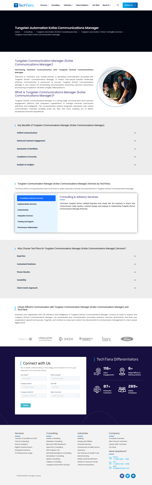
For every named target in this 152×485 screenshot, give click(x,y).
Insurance (81, 450)
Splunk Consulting (53, 459)
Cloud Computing (22, 441)
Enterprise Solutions (22, 450)
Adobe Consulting (53, 438)
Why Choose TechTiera (118, 441)
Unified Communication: (76, 133)
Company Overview (116, 438)
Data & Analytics (21, 444)
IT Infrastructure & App (23, 453)
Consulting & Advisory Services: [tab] (31, 198)
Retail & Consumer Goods (88, 462)
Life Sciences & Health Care (88, 453)
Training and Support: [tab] (26, 222)
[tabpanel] (97, 203)
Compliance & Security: (76, 157)
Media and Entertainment (87, 459)
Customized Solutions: (76, 264)
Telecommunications (86, 465)
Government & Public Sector (89, 447)
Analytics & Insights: (76, 165)
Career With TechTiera (118, 444)
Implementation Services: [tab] (27, 204)
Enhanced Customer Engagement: (76, 141)
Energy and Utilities (85, 441)
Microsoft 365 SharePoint (56, 444)
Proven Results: (76, 272)
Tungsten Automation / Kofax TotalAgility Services (101, 32)
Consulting (28, 32)
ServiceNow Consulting (55, 456)
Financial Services (84, 444)
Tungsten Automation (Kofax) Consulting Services (56, 32)
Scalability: (76, 280)
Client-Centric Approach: (76, 288)
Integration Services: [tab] (25, 216)
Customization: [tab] (23, 210)
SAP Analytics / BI (52, 450)
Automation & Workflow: (76, 149)
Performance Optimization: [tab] (28, 227)
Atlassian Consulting (54, 441)
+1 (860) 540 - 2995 (121, 464)
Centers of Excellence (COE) (26, 438)
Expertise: (76, 256)
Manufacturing (83, 456)
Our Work (112, 447)
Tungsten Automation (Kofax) (58, 465)
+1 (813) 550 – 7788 (121, 459)
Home (17, 32)
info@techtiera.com (121, 468)
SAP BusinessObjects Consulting (58, 453)
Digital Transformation (23, 447)
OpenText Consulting (54, 447)
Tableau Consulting (53, 462)
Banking (81, 438)
